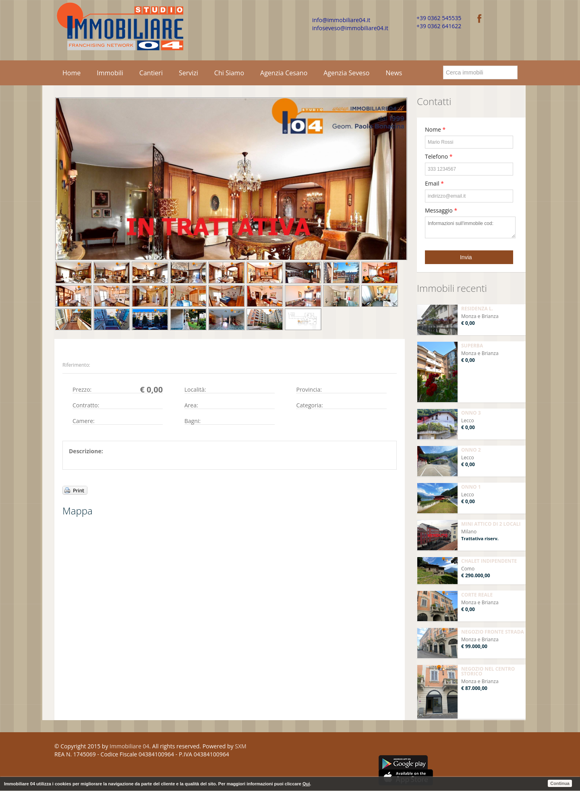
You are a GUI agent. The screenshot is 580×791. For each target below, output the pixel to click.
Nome (435, 129)
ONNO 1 (471, 486)
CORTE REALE (477, 594)
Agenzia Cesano (283, 72)
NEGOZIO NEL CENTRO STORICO (488, 671)
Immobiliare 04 (129, 746)
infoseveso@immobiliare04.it (350, 28)
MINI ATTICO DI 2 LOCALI (491, 523)
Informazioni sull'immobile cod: (470, 227)
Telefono (438, 156)
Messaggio (441, 210)
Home (71, 72)
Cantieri (151, 72)
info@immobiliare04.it (341, 20)
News (393, 72)
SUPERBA (472, 345)
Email (434, 183)
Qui (306, 783)
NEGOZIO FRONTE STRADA (492, 631)
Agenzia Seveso (346, 72)
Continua (560, 783)
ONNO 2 (471, 449)
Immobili (110, 72)
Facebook (381, 748)
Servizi (188, 72)
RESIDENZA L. (477, 308)
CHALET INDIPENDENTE (489, 561)
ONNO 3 (471, 412)
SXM (240, 746)
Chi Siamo (229, 72)
